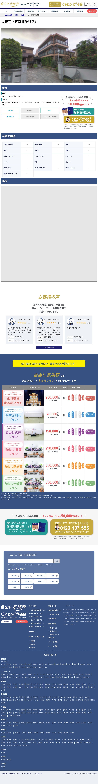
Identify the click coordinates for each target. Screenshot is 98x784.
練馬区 (29, 667)
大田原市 (17, 733)
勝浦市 (84, 710)
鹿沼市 (30, 733)
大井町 (55, 697)
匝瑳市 (23, 713)
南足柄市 (79, 700)
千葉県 (3, 707)
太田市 (29, 723)
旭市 (2, 710)
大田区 (29, 664)
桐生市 (48, 723)
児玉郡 (84, 684)
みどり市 (10, 726)
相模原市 (4, 700)
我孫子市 (8, 710)
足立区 (3, 664)
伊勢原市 (35, 697)
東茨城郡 (71, 743)
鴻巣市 (72, 684)
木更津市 (4, 713)
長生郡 (41, 713)
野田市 (78, 713)
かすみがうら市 (42, 740)
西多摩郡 (87, 674)
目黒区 (45, 667)
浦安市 (53, 710)
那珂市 (52, 743)
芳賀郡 (60, 733)
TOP (6, 11)
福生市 (53, 677)
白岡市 (15, 687)
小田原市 (62, 697)
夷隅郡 (23, 710)
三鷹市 (71, 677)
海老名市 (42, 697)
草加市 (21, 687)
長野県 (3, 756)
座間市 (11, 700)
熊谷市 (66, 684)
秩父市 (27, 687)
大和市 (86, 700)
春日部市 (22, 684)
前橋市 (3, 726)
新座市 (47, 687)
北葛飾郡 (47, 684)
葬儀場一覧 (52, 606)
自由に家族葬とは (18, 11)
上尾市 (3, 684)
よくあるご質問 (37, 4)
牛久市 (21, 740)
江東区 (45, 664)
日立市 (3, 745)
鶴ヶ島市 (34, 687)
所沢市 (41, 687)
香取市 (65, 710)
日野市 (47, 677)
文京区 (35, 667)
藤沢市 (60, 700)
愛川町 (3, 697)
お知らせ (23, 4)
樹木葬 (32, 647)
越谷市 (78, 684)
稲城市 (18, 674)
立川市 (69, 674)
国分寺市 (50, 674)
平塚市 (54, 700)
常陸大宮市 (87, 743)
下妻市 (88, 740)
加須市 (29, 684)
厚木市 (23, 697)
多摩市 (75, 674)
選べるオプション (43, 11)
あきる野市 (10, 674)
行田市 (54, 684)
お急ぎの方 (92, 11)
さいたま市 (91, 684)
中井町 (36, 700)
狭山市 (9, 687)
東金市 (47, 713)
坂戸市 (3, 687)
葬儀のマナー (54, 634)
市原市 (35, 710)
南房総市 (4, 716)
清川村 (87, 697)
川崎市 (81, 697)
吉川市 (3, 690)
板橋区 (15, 664)
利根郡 (72, 723)
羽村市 (18, 677)
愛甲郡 (9, 697)
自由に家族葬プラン (13, 466)
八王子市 (11, 677)
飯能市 (59, 687)
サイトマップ (37, 774)
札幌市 (3, 753)
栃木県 (3, 729)
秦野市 (48, 700)
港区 (40, 667)
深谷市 (72, 687)
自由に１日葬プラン (37, 620)
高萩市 (9, 743)
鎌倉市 (75, 697)
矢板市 (72, 733)
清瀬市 (30, 674)
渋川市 (54, 723)
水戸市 (19, 745)
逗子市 (23, 700)
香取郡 (59, 710)
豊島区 (17, 667)
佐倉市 (17, 713)
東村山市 (33, 677)
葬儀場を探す (55, 11)
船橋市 (84, 713)
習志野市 (65, 713)
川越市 (41, 684)
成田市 (72, 713)
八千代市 (11, 716)
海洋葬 (32, 644)
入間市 (15, 684)
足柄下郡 (16, 697)
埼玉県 (3, 681)
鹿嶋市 (33, 740)
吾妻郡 (3, 723)
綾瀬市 (29, 697)
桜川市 (76, 740)
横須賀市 (92, 700)
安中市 (9, 723)
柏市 (89, 710)
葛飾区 (35, 664)
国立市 (36, 674)
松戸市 (90, 713)
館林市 (66, 723)
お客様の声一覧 (49, 347)
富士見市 (79, 687)
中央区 (3, 667)
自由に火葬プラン (13, 432)
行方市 (58, 743)
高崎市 (60, 723)
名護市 (3, 767)
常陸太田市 (79, 743)
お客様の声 (67, 11)
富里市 (53, 713)
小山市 (24, 733)
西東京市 (4, 677)
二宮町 (42, 700)
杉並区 (69, 664)
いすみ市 (16, 710)
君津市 (11, 713)
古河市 (70, 740)
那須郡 (48, 733)
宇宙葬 (32, 641)
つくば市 (22, 743)
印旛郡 (47, 710)
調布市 (81, 674)
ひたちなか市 (11, 745)
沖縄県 (3, 764)
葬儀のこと (54, 628)
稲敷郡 (9, 740)
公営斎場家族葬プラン (13, 398)
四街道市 (18, 716)
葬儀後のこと (54, 631)
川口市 (35, 684)
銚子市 (35, 713)
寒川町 (17, 700)
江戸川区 (22, 664)
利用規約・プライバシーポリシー (20, 774)
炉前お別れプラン (13, 415)
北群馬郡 (41, 723)
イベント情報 (30, 4)
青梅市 (24, 674)
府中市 (59, 677)
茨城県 (3, 737)
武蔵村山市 (86, 677)
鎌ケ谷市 (71, 710)
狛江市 (63, 674)
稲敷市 (15, 740)
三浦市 (72, 700)
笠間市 (27, 740)
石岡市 (3, 740)
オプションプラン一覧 (36, 637)
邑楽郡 (23, 723)
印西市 (41, 710)
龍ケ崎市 (26, 745)
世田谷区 (82, 664)
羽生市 (53, 687)
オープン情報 (53, 646)
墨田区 (76, 664)
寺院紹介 (32, 631)
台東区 (89, 664)
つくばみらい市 (31, 743)
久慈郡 (64, 740)
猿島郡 (82, 740)
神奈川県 (4, 694)
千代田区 (10, 667)
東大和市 (40, 677)
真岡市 (66, 733)
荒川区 (9, 664)
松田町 (66, 700)
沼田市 (84, 723)
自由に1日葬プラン (13, 449)
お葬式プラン (30, 11)
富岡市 (78, 723)
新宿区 (63, 664)
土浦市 (40, 743)
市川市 (29, 710)
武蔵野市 (78, 677)
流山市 (59, 713)
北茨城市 (57, 740)
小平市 (57, 674)
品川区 (51, 664)
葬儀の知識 (80, 11)
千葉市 (29, 713)
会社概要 (4, 774)
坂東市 (64, 743)
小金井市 (42, 674)
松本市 (3, 760)
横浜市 (3, 703)
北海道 (3, 749)
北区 (40, 664)
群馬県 (3, 719)
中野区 (23, 667)
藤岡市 (90, 723)
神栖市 (51, 740)
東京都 (3, 659)
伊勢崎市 (16, 723)
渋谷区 (57, 664)
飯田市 (9, 760)
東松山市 (65, 687)
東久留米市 (25, 677)
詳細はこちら (90, 398)
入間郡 (9, 684)
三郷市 (86, 687)
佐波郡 (17, 726)
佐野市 (36, 733)
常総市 (3, 743)
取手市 (46, 743)
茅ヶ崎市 (29, 700)
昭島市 (3, 674)
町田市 (65, 677)
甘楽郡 (35, 723)
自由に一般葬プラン (13, 483)
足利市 (3, 733)
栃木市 (42, 733)
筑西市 (15, 743)
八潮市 (92, 687)
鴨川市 (78, 710)
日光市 (54, 733)
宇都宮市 (10, 733)
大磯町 (49, 697)
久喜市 (60, 684)
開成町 (69, 697)
